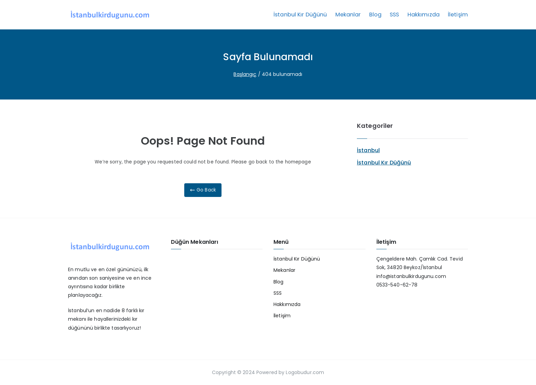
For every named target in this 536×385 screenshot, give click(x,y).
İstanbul (368, 150)
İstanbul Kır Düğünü (300, 14)
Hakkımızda (423, 14)
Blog (375, 14)
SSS (394, 14)
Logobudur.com (304, 372)
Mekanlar (348, 14)
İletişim (458, 14)
